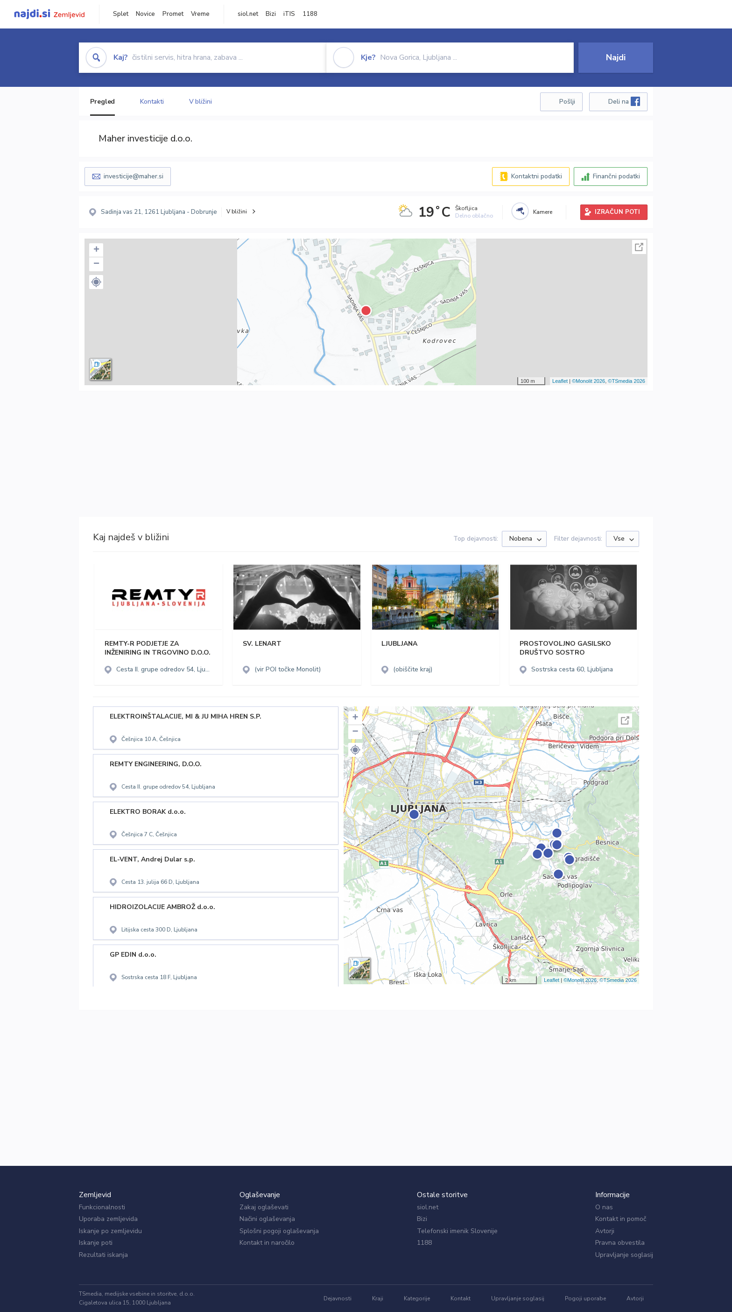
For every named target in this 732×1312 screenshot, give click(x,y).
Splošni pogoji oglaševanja (279, 1231)
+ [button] (96, 250)
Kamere (542, 212)
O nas (604, 1207)
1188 (310, 14)
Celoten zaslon (639, 247)
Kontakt (460, 1298)
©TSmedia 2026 (626, 381)
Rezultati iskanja (103, 1254)
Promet (172, 14)
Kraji (377, 1298)
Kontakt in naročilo (267, 1242)
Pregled (102, 101)
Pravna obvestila (620, 1242)
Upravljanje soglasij (624, 1254)
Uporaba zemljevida (108, 1218)
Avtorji (604, 1231)
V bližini (200, 101)
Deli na (624, 101)
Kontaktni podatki (536, 176)
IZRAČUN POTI (617, 212)
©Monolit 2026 (588, 381)
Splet (120, 14)
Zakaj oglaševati (264, 1207)
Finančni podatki (616, 176)
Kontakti (151, 101)
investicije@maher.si (133, 176)
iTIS (289, 14)
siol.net (248, 14)
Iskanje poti (96, 1242)
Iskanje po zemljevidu (110, 1231)
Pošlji (567, 101)
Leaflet (560, 381)
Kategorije (417, 1298)
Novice (145, 14)
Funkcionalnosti (102, 1207)
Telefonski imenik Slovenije (457, 1231)
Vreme (200, 14)
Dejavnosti (338, 1298)
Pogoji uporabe (585, 1298)
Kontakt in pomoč (620, 1218)
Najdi (616, 57)
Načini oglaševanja (267, 1218)
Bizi (271, 14)
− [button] (96, 264)
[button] (96, 282)
